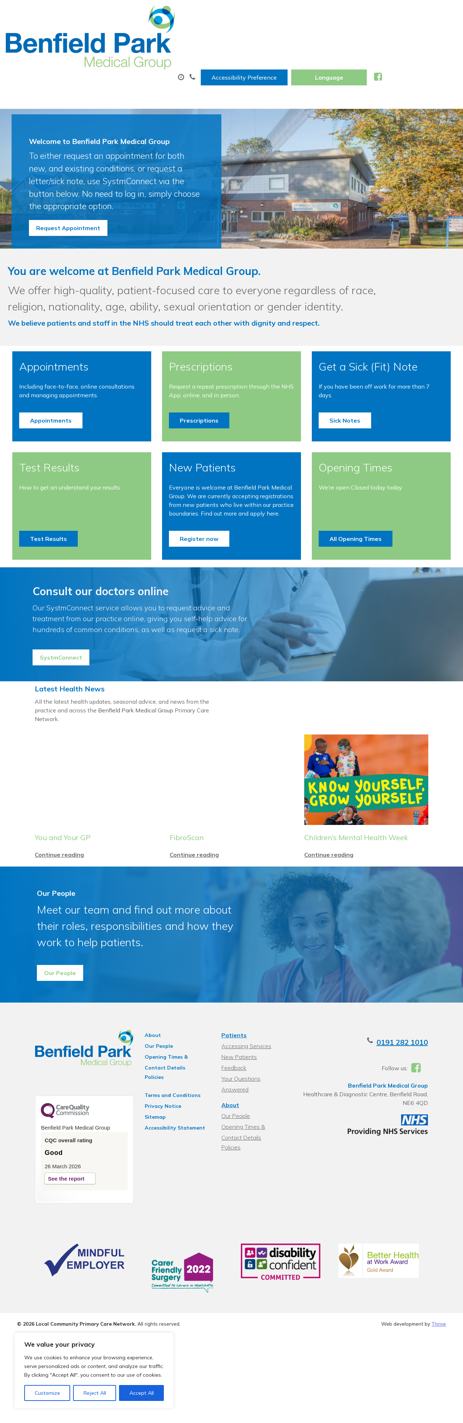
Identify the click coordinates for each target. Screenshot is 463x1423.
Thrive (439, 1412)
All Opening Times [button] (354, 579)
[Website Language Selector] (404, 13)
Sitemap (147, 1195)
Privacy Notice (155, 1184)
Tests (294, 35)
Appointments (171, 35)
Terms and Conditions (164, 1173)
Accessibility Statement (167, 1206)
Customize (47, 1393)
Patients (233, 1113)
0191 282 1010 (420, 1120)
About (106, 35)
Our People (151, 1124)
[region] (94, 1371)
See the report (48, 1261)
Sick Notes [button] (343, 452)
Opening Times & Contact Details (169, 1136)
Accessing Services (246, 1124)
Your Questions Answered (254, 1157)
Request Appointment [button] (68, 221)
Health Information (124, 61)
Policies (146, 1155)
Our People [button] (51, 1051)
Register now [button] (200, 579)
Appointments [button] (55, 452)
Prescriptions (241, 35)
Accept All (141, 1393)
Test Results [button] (53, 579)
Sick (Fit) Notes (350, 35)
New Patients (418, 35)
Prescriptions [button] (200, 452)
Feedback (233, 1146)
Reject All (95, 1393)
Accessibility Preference (319, 13)
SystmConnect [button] (56, 712)
